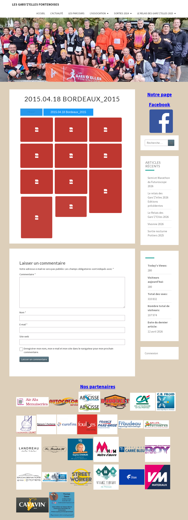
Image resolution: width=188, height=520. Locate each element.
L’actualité (56, 13)
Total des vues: (158, 294)
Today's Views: (157, 265)
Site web (24, 336)
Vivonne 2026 (156, 224)
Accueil (40, 13)
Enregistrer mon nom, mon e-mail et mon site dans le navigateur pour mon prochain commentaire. (68, 350)
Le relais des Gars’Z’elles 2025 (155, 13)
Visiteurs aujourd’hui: (156, 279)
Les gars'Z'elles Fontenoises (35, 4)
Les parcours (76, 13)
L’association (98, 13)
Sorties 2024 (121, 13)
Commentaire (27, 274)
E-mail (23, 324)
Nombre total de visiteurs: (158, 308)
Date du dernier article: (158, 324)
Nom (22, 312)
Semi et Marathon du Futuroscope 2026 (159, 182)
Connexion (151, 353)
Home (31, 112)
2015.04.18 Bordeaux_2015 (68, 112)
